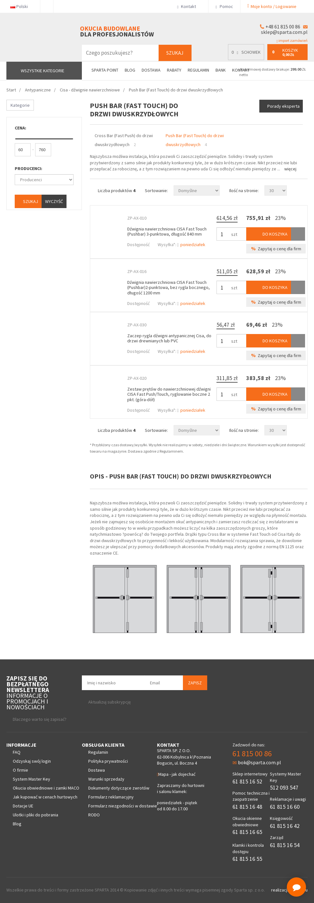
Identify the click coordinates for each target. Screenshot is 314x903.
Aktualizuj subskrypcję (109, 702)
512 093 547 (284, 787)
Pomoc (224, 6)
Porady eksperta (283, 106)
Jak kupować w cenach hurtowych (45, 797)
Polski (21, 6)
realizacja (280, 890)
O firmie (20, 770)
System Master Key (31, 779)
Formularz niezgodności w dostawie (122, 806)
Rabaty (174, 70)
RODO (94, 815)
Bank (221, 70)
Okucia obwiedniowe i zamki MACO (46, 788)
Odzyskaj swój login (32, 761)
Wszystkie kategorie (42, 71)
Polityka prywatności (108, 761)
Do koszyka (268, 234)
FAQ (16, 752)
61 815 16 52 (247, 781)
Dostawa (151, 70)
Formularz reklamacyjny (111, 797)
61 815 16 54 (285, 845)
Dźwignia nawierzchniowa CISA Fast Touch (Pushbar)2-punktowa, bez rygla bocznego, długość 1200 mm (168, 287)
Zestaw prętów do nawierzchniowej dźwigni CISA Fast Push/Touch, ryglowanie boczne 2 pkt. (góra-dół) (169, 394)
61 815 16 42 (285, 825)
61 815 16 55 (247, 858)
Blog (130, 70)
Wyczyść (54, 201)
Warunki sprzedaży (106, 779)
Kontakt (189, 6)
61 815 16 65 (247, 832)
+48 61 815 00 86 (282, 26)
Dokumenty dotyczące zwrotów (118, 788)
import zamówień (292, 40)
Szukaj (175, 53)
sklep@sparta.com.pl (284, 32)
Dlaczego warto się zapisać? (40, 719)
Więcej (290, 169)
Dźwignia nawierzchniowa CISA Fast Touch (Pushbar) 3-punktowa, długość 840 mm (167, 231)
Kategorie (20, 105)
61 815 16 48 (247, 806)
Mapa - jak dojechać (176, 774)
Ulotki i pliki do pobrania (35, 815)
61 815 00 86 (252, 754)
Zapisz (195, 683)
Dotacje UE (23, 806)
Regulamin (198, 70)
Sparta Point (104, 70)
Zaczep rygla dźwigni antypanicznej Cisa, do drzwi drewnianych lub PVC (169, 338)
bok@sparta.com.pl (256, 762)
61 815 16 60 (285, 806)
